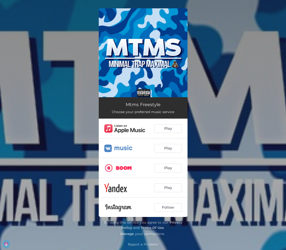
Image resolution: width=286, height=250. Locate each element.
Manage (127, 234)
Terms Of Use (152, 228)
